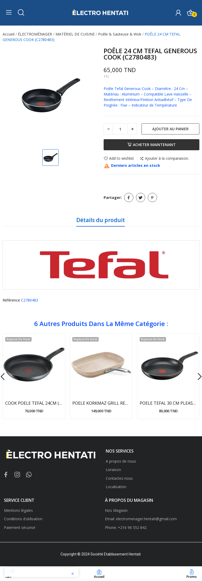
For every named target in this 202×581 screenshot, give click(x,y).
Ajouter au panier (170, 128)
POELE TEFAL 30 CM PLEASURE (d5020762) (168, 403)
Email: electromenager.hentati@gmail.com (141, 518)
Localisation (116, 486)
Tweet (140, 197)
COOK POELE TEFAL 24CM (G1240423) (34, 403)
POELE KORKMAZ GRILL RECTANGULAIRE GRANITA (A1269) (101, 403)
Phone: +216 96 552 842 (126, 527)
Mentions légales (18, 510)
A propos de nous (121, 461)
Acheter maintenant (151, 144)
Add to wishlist (119, 158)
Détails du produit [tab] (100, 220)
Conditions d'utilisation (23, 518)
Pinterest (152, 197)
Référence (11, 300)
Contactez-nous (119, 478)
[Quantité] (120, 128)
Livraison (113, 469)
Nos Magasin (116, 510)
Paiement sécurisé (19, 527)
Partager (128, 197)
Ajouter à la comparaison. (164, 158)
